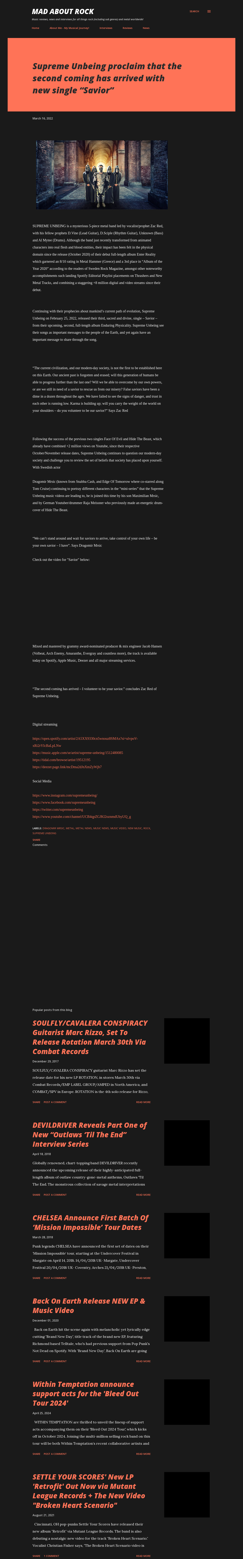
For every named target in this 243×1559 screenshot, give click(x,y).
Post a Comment (55, 1102)
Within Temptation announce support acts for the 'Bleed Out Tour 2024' (86, 1393)
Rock (146, 828)
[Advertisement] (93, 964)
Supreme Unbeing (44, 833)
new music (135, 828)
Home (35, 28)
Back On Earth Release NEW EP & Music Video (89, 1305)
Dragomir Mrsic (53, 828)
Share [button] (36, 839)
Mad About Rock (63, 11)
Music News (101, 828)
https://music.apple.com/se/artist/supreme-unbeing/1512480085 (78, 753)
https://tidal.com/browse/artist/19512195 (61, 760)
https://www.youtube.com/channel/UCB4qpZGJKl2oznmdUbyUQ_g (82, 817)
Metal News (84, 828)
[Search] (194, 11)
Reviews (127, 28)
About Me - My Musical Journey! (69, 28)
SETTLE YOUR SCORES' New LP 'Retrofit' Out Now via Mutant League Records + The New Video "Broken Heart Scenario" (89, 1491)
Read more (143, 1102)
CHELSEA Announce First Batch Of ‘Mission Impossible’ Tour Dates (90, 1222)
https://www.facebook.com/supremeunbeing (64, 802)
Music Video (118, 828)
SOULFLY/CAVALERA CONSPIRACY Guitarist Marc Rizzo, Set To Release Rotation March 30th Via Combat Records (90, 1037)
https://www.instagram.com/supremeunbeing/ (65, 795)
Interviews (106, 28)
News (146, 28)
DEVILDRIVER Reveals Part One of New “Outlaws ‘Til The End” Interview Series (90, 1134)
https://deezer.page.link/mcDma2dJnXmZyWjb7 (67, 767)
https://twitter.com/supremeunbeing (58, 809)
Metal (70, 828)
